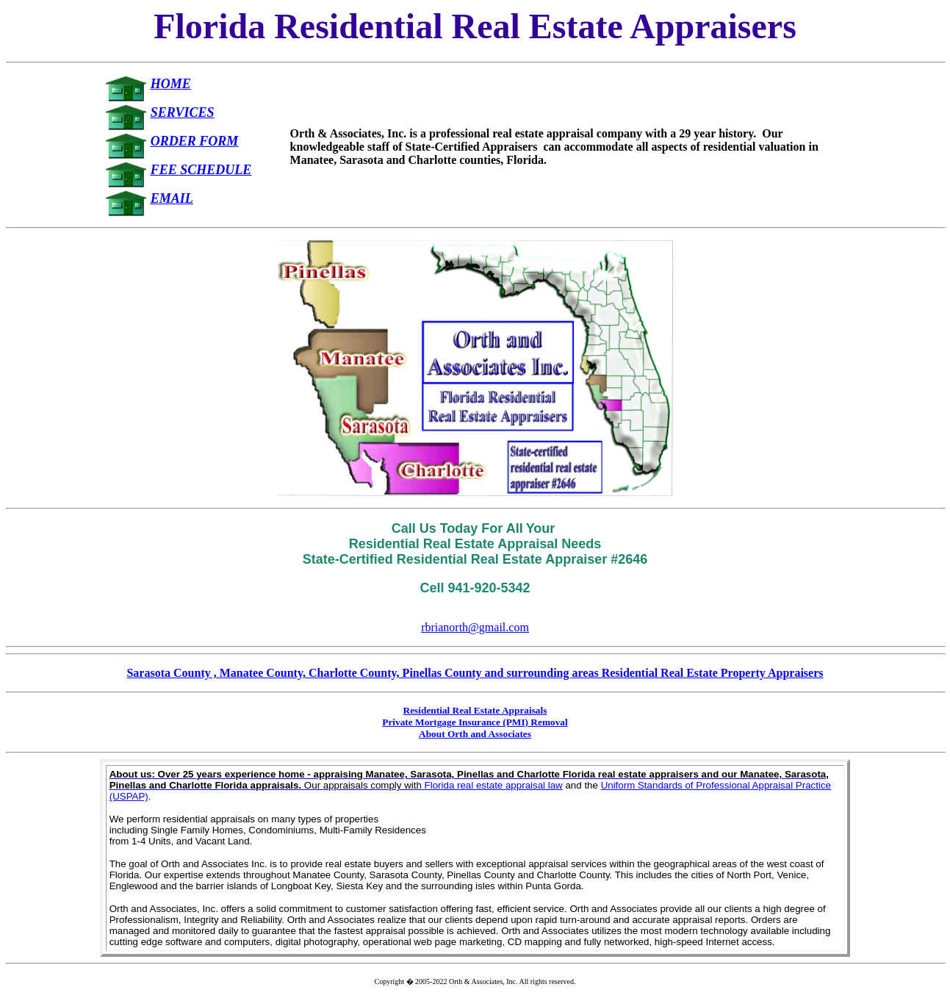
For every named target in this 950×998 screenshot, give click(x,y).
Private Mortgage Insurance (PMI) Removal (474, 722)
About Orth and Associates (475, 733)
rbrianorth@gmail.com (475, 627)
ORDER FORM (195, 141)
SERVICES (183, 112)
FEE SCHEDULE (201, 169)
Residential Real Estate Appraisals (475, 710)
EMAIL (172, 198)
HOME (171, 83)
